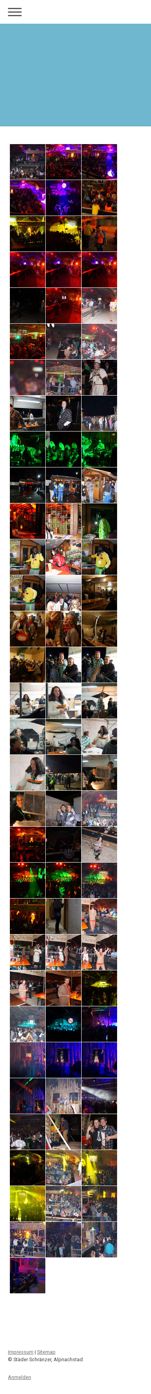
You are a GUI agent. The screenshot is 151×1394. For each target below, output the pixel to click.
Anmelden (19, 1377)
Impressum (21, 1352)
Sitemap (46, 1352)
